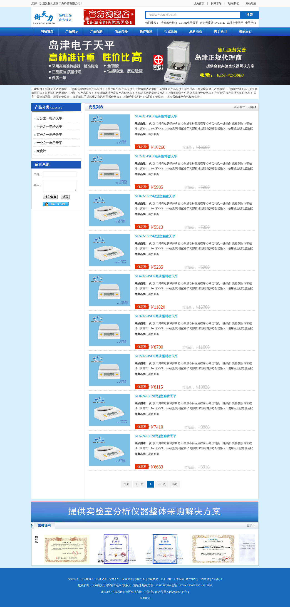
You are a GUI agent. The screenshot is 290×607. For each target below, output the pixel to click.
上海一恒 (165, 579)
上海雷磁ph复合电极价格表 (183, 96)
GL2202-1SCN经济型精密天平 (156, 156)
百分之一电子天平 (49, 134)
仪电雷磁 (127, 579)
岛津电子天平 (235, 22)
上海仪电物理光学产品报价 (85, 89)
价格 (251, 107)
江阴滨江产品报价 (56, 92)
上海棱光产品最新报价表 (150, 92)
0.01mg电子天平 (188, 22)
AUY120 (220, 22)
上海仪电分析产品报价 (118, 89)
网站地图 (250, 3)
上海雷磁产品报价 (146, 89)
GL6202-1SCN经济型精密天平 (156, 116)
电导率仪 (250, 22)
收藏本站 (216, 3)
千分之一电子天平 (49, 126)
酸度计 (41, 151)
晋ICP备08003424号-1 (176, 591)
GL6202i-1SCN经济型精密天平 (156, 276)
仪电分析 (139, 579)
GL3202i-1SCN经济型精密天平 (156, 316)
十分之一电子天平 (49, 143)
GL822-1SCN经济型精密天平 (155, 196)
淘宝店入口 (74, 579)
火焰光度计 (206, 22)
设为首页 (198, 3)
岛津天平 (114, 579)
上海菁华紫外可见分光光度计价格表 (189, 92)
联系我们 (233, 3)
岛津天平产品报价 (56, 89)
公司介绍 (88, 579)
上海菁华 (203, 579)
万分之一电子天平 (49, 118)
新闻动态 (101, 579)
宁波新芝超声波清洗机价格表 (232, 92)
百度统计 (145, 598)
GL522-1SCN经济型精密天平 (155, 236)
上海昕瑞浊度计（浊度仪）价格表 (143, 96)
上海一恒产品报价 (80, 92)
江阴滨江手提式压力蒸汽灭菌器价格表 (96, 96)
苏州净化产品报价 (170, 89)
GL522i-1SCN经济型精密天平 (155, 436)
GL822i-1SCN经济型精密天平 (155, 396)
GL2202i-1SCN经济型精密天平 (156, 356)
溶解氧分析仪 (169, 22)
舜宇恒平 (191, 579)
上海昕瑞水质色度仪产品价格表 (113, 92)
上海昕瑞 (178, 579)
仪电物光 (152, 579)
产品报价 (216, 579)
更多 (249, 525)
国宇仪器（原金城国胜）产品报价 (204, 89)
